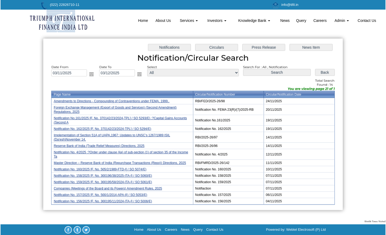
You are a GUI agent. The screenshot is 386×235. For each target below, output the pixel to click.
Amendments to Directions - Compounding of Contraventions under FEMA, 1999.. (113, 102)
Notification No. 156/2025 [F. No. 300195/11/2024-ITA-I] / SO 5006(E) (104, 200)
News (285, 20)
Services (189, 20)
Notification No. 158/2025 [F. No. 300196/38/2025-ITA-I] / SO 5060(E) (104, 175)
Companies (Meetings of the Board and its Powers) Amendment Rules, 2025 (109, 187)
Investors (216, 20)
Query (301, 20)
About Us (163, 20)
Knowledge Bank (254, 20)
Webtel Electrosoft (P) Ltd (306, 230)
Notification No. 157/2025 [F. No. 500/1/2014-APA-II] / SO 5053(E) (102, 194)
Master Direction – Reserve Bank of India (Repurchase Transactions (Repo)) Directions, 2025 (121, 162)
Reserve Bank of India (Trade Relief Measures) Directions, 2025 (100, 146)
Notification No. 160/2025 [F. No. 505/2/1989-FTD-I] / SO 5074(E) (101, 168)
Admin (341, 20)
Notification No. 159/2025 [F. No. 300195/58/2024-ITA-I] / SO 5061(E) (104, 181)
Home (143, 20)
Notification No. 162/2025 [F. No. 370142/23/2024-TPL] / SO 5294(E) (104, 129)
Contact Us (367, 20)
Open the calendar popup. (93, 75)
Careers (320, 20)
